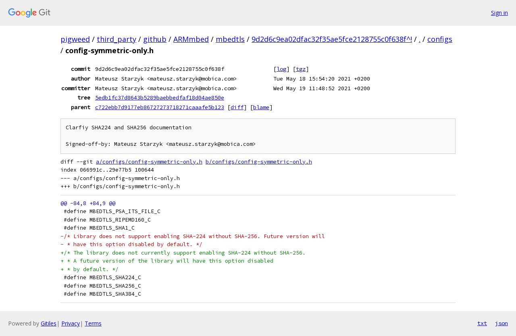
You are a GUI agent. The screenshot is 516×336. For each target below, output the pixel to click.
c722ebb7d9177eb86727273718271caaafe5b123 (159, 107)
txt (482, 323)
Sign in (499, 13)
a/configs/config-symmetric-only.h (149, 161)
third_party (116, 39)
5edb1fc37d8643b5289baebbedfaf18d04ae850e (159, 97)
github (154, 39)
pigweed (75, 39)
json (501, 323)
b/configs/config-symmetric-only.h (259, 161)
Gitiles (48, 323)
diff (237, 107)
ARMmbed (191, 39)
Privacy (70, 323)
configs (439, 39)
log (281, 69)
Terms (93, 323)
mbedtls (230, 39)
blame (261, 107)
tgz (301, 69)
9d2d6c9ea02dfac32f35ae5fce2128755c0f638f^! (332, 39)
